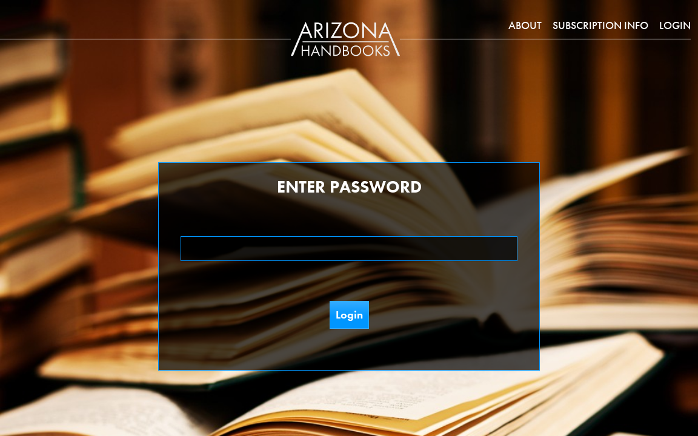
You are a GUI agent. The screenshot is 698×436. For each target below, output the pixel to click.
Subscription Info (600, 25)
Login (675, 25)
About (525, 25)
